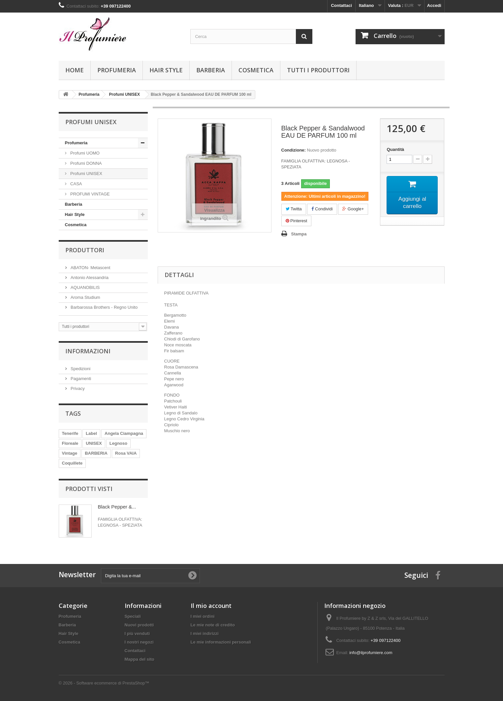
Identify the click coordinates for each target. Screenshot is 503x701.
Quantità (395, 149)
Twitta (294, 208)
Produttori (84, 250)
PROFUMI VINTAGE (89, 194)
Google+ (353, 208)
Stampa (299, 233)
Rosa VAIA (126, 453)
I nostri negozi (139, 642)
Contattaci (341, 5)
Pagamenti (80, 378)
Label (91, 433)
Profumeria (116, 70)
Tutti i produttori (318, 70)
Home (74, 70)
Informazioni (87, 351)
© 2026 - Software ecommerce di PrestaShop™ (104, 683)
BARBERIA (96, 453)
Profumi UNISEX (85, 173)
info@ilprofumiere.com (370, 652)
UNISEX (94, 443)
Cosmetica (255, 70)
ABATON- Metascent (90, 267)
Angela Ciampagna (124, 433)
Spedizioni (80, 368)
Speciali (133, 616)
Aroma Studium (85, 297)
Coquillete (72, 463)
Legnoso (118, 443)
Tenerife (70, 433)
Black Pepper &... (117, 506)
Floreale (70, 443)
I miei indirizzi (205, 633)
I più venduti (137, 633)
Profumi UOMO (84, 153)
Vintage (70, 453)
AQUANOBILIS (85, 287)
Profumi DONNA (85, 163)
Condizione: (293, 150)
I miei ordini (203, 616)
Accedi (434, 5)
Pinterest (296, 220)
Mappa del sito (139, 659)
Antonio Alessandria (89, 277)
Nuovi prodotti (139, 624)
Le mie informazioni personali (221, 642)
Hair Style (166, 70)
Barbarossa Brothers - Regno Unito (104, 307)
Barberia (210, 70)
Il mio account (211, 606)
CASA (75, 183)
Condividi (321, 208)
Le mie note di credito (213, 624)
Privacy (77, 388)
